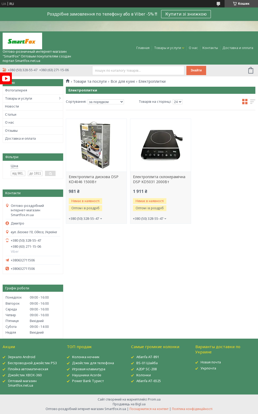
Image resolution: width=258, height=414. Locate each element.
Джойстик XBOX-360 (25, 375)
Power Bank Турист (88, 380)
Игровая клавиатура (88, 369)
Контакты (210, 47)
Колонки (143, 375)
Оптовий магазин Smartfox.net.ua (22, 383)
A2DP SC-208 (146, 369)
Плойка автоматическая (28, 369)
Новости (12, 106)
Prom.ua (154, 399)
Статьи (10, 114)
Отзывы (11, 130)
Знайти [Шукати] (196, 70)
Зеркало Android (21, 356)
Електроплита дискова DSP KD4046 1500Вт (93, 179)
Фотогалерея (16, 90)
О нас (193, 47)
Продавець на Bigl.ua (129, 404)
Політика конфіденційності (192, 409)
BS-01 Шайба (147, 363)
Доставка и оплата (237, 47)
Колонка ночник (86, 356)
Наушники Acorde (86, 375)
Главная (143, 47)
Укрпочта (208, 368)
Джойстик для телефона (93, 363)
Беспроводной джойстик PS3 (32, 363)
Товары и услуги (167, 47)
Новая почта (211, 362)
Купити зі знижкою (186, 14)
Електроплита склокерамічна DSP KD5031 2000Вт (159, 179)
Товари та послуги (90, 81)
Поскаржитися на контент (149, 409)
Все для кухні (123, 81)
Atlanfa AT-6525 (148, 380)
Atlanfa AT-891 (147, 356)
